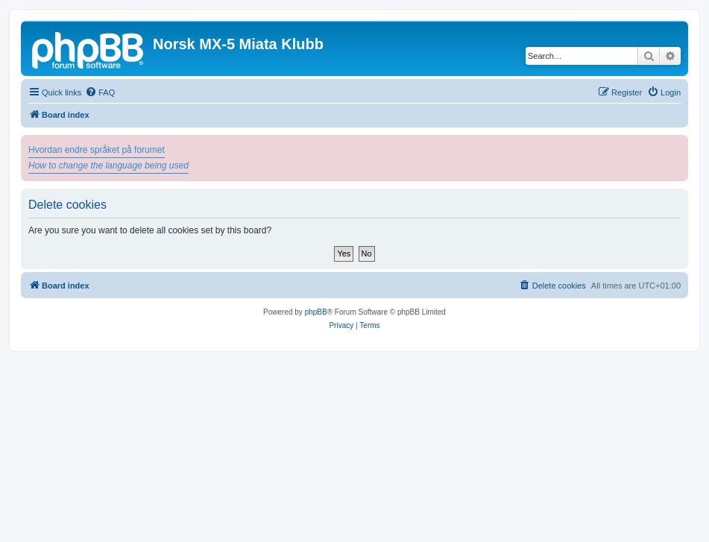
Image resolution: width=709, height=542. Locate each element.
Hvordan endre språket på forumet (96, 150)
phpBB (316, 312)
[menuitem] (100, 92)
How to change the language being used (108, 165)
